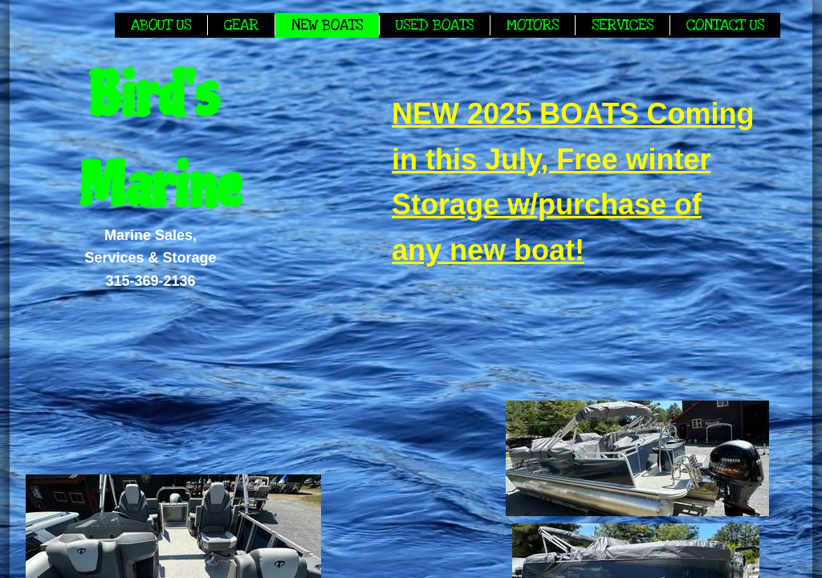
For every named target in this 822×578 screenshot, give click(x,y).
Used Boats (435, 25)
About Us (161, 25)
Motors (533, 25)
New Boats (327, 25)
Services (622, 25)
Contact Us (725, 25)
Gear (241, 25)
